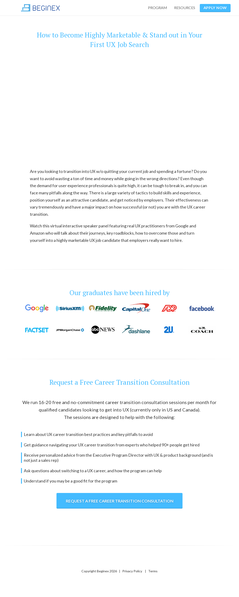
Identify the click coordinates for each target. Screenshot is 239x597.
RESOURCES (184, 7)
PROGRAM (157, 7)
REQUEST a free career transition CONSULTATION (119, 501)
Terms (153, 571)
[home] (40, 7)
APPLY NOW (215, 7)
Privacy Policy (132, 571)
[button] (186, 8)
